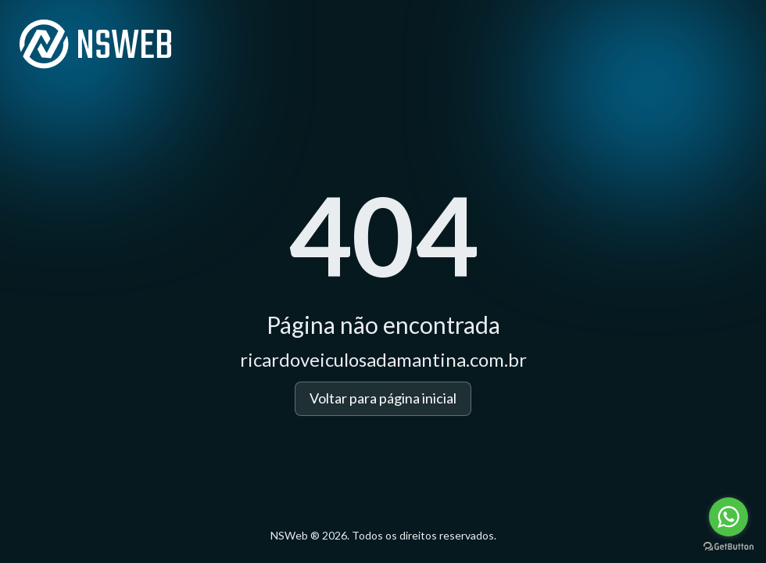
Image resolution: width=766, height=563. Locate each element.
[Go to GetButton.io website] (728, 547)
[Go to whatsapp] (728, 516)
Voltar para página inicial (383, 398)
